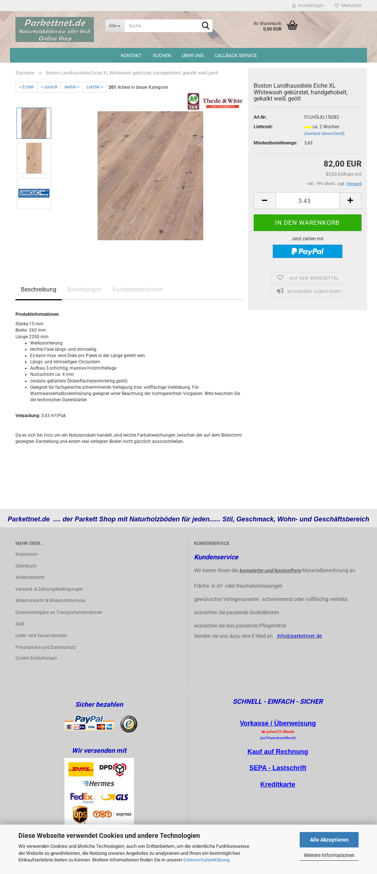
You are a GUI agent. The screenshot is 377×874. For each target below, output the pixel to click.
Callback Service (236, 55)
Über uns (193, 55)
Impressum (26, 554)
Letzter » (95, 87)
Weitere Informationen (329, 855)
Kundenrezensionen (137, 289)
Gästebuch (26, 566)
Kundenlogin (308, 5)
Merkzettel (348, 5)
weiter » (72, 87)
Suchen (162, 55)
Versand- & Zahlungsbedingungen (49, 589)
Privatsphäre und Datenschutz (45, 647)
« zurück (49, 87)
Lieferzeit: (263, 126)
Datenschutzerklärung (206, 860)
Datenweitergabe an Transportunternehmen (58, 612)
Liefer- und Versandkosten (41, 635)
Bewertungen (84, 289)
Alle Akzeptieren (329, 840)
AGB (19, 624)
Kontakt (131, 55)
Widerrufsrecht (30, 577)
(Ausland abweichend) (324, 133)
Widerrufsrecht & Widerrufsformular (50, 600)
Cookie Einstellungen (36, 658)
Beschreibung (38, 289)
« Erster (26, 87)
